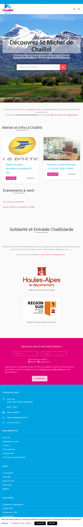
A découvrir (7, 485)
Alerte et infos (8, 481)
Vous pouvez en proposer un (51, 254)
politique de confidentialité (51, 371)
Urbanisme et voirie (10, 441)
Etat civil (6, 437)
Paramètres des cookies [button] (21, 523)
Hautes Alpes (8, 516)
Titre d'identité (8, 449)
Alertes (32, 363)
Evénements (44, 363)
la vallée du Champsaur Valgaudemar (62, 113)
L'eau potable (8, 453)
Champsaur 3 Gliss (9, 512)
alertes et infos (34, 108)
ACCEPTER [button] (40, 523)
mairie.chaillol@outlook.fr (17, 417)
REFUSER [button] (52, 523)
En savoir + (29, 178)
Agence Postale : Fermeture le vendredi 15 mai (17, 169)
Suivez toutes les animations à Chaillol (20, 207)
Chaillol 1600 (7, 508)
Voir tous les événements (15, 202)
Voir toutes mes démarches (14, 457)
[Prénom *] (25, 355)
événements (50, 108)
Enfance (5, 445)
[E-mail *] (54, 355)
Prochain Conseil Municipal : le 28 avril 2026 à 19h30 (60, 167)
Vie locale (6, 477)
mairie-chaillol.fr (13, 412)
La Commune (7, 473)
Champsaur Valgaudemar (12, 504)
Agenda (5, 489)
